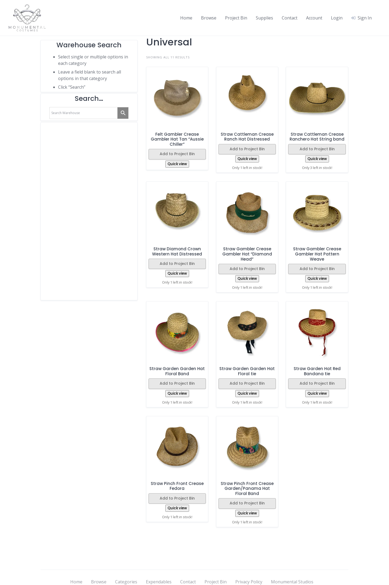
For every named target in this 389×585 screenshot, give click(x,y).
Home (186, 18)
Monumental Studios (292, 582)
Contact (289, 18)
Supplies (264, 18)
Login (337, 18)
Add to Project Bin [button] (177, 154)
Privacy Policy (248, 582)
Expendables (159, 582)
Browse (208, 18)
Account (314, 18)
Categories (126, 582)
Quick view (177, 164)
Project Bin (236, 18)
